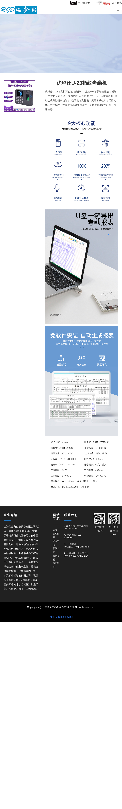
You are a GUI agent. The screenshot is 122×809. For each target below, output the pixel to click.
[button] (7, 96)
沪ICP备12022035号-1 (61, 617)
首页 (55, 530)
